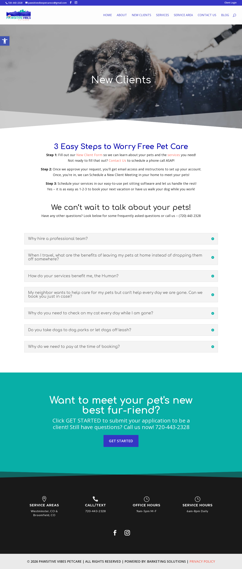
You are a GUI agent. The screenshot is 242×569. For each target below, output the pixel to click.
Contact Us (207, 15)
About (122, 15)
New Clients (141, 15)
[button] (4, 41)
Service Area (183, 15)
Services (162, 15)
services (173, 155)
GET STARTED (121, 440)
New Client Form (89, 155)
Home (107, 15)
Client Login (230, 3)
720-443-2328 (15, 2)
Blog (225, 15)
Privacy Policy (202, 561)
